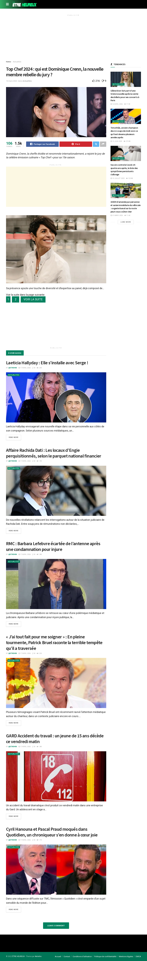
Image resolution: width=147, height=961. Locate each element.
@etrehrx (12, 368)
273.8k (127, 141)
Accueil (58, 956)
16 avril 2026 (117, 104)
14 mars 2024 (11, 81)
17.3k (127, 104)
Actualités (17, 62)
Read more (13, 437)
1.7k (39, 840)
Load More (126, 222)
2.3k (39, 368)
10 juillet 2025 (117, 178)
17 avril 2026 (25, 368)
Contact (67, 956)
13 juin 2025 (116, 141)
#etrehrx (38, 956)
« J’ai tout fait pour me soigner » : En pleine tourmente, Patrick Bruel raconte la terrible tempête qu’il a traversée (54, 642)
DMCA (138, 956)
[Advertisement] (73, 37)
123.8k (129, 178)
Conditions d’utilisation (82, 956)
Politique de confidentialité (105, 956)
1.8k (39, 554)
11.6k (127, 215)
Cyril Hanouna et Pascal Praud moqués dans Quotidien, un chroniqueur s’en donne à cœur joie (51, 832)
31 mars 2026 (117, 215)
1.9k (39, 461)
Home (8, 62)
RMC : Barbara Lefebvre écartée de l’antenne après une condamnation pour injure (53, 546)
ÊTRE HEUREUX (18, 956)
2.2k (39, 653)
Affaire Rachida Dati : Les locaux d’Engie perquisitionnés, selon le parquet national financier (53, 453)
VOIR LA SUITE (33, 299)
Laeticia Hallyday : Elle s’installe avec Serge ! (47, 363)
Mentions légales (126, 956)
